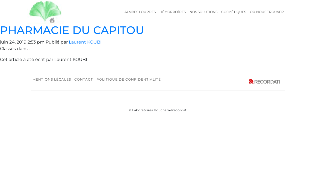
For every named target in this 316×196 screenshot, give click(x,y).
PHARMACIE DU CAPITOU (72, 30)
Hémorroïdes (173, 12)
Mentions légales (52, 79)
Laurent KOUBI (85, 42)
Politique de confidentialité (128, 79)
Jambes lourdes (140, 12)
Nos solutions (203, 12)
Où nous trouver (267, 12)
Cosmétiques (233, 12)
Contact (83, 79)
